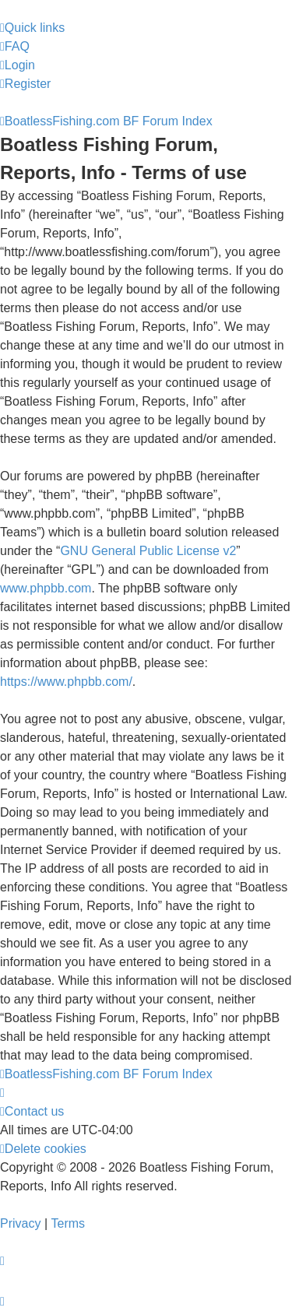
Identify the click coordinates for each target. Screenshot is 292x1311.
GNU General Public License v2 (148, 550)
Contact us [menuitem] (32, 1111)
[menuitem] (15, 46)
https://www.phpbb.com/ (66, 681)
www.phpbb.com (45, 588)
